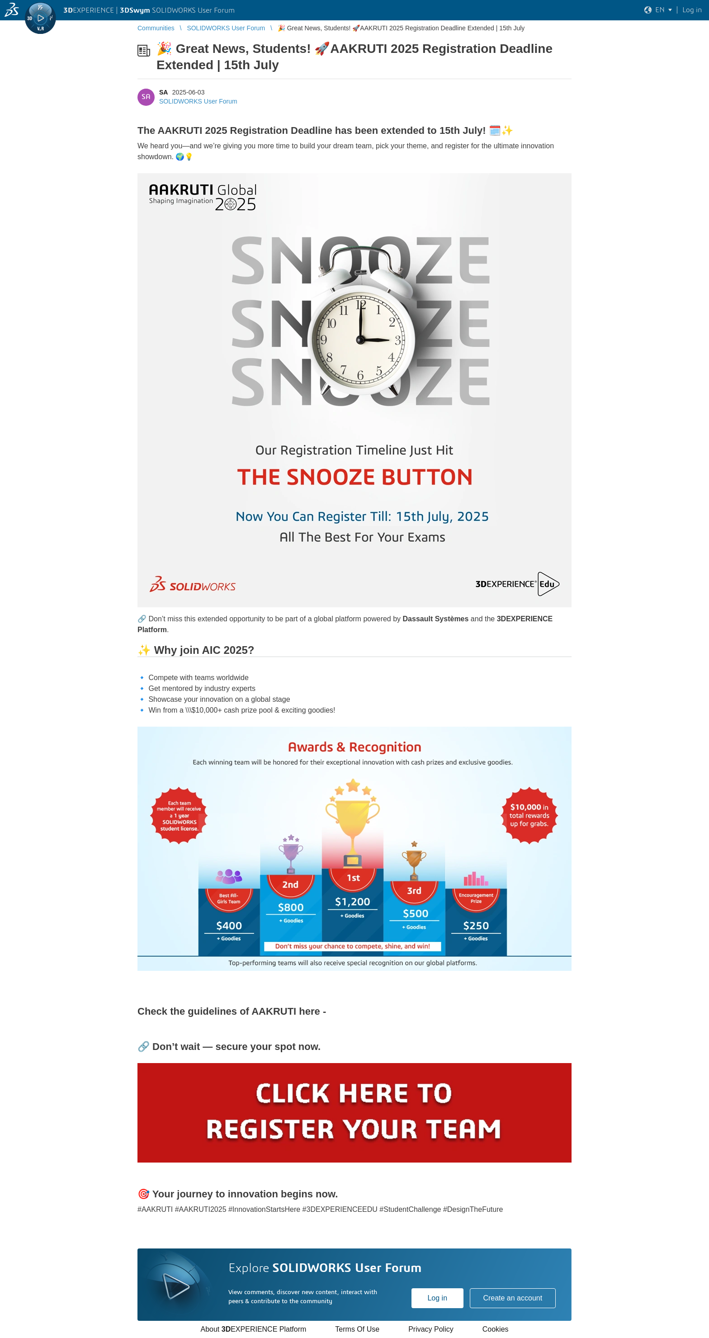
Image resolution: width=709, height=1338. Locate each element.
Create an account (512, 1298)
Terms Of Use (357, 1329)
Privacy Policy (431, 1329)
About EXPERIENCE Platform (253, 1329)
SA (163, 92)
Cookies (495, 1329)
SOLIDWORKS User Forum (198, 101)
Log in (437, 1298)
